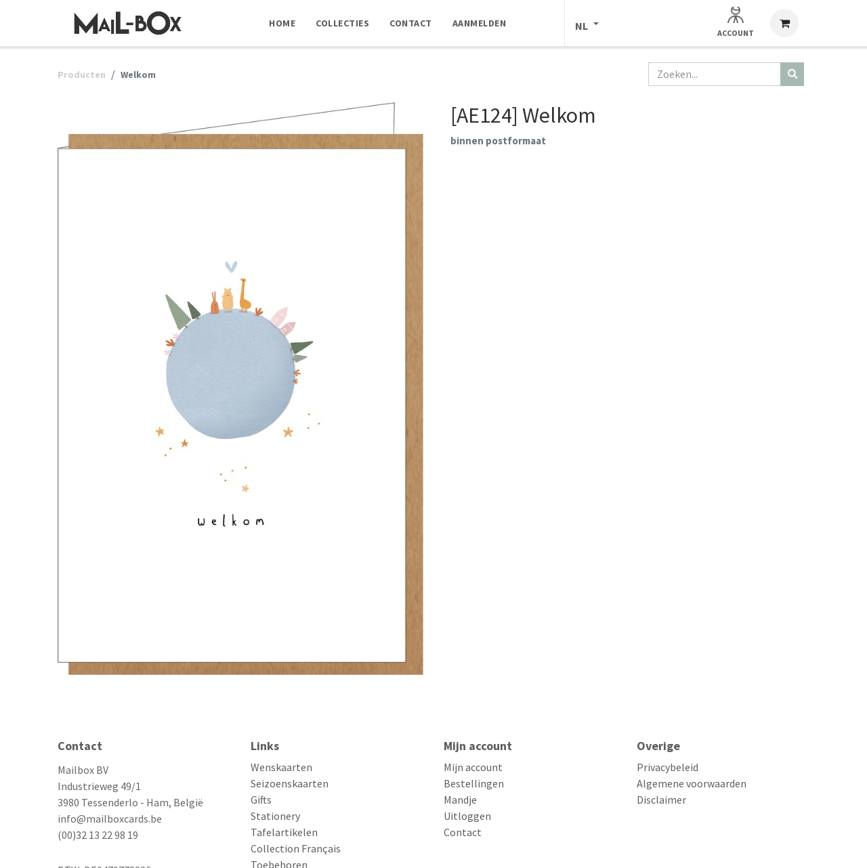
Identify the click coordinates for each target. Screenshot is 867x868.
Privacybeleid (667, 767)
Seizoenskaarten (290, 783)
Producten (82, 74)
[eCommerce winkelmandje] (784, 23)
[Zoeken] (792, 74)
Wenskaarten (281, 767)
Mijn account (473, 767)
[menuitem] (282, 23)
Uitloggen (467, 816)
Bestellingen (474, 783)
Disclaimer (661, 799)
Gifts (261, 799)
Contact (463, 832)
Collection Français (296, 848)
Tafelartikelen (284, 832)
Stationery (275, 816)
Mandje (460, 799)
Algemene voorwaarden (691, 783)
